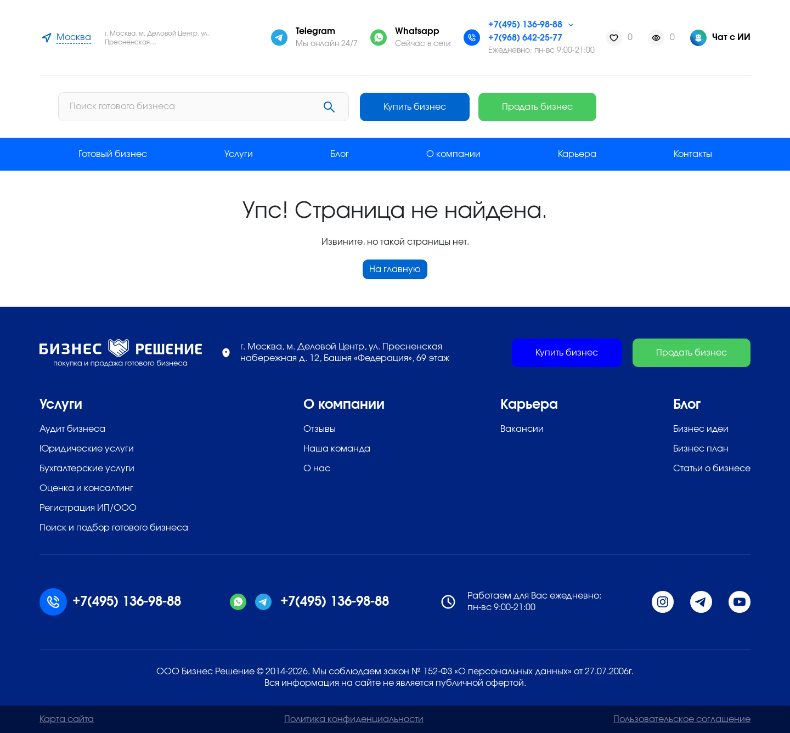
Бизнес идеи (701, 429)
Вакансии (522, 429)
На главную (395, 269)
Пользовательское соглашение (682, 719)
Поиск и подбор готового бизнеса (114, 527)
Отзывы (319, 429)
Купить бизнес (569, 107)
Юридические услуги (87, 448)
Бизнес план (701, 448)
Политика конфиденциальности (354, 719)
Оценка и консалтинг (86, 488)
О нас (316, 468)
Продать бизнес (691, 107)
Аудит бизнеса (72, 429)
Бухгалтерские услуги (87, 468)
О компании (453, 154)
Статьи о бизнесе (712, 468)
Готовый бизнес (112, 154)
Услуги (238, 154)
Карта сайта (67, 719)
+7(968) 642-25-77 (525, 37)
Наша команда (336, 448)
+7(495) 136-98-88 (525, 24)
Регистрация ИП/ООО (88, 508)
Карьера (577, 154)
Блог (339, 154)
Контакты (693, 154)
